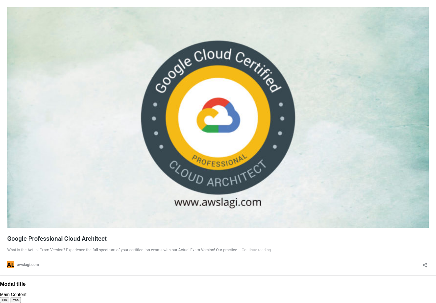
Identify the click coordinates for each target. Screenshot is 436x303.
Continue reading (256, 250)
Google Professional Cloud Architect (57, 238)
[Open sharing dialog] (425, 263)
